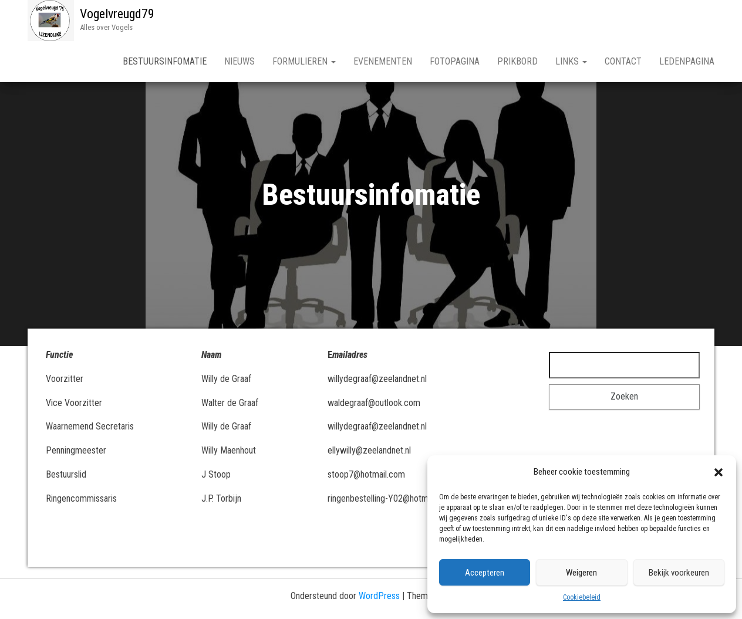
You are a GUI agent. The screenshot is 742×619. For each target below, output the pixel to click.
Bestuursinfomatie (165, 61)
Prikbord (517, 61)
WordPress (379, 595)
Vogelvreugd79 (117, 13)
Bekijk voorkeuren (679, 572)
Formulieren (304, 61)
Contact (623, 61)
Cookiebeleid (582, 597)
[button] (718, 472)
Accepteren (484, 572)
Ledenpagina (686, 61)
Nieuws (239, 61)
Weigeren (581, 572)
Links (571, 61)
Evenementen (382, 61)
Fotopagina (455, 61)
